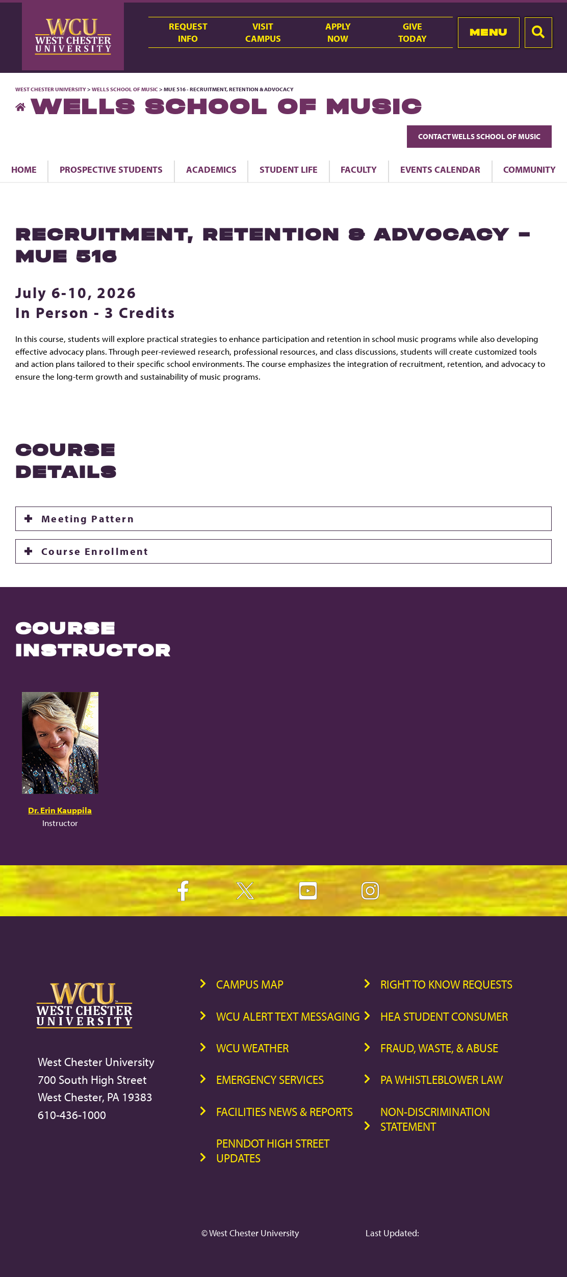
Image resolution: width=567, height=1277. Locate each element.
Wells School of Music (125, 89)
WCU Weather (252, 1048)
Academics (211, 169)
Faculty (359, 169)
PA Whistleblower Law (441, 1079)
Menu (489, 32)
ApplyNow (338, 32)
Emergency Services (270, 1079)
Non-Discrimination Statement (435, 1119)
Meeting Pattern (88, 518)
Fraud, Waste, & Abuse (439, 1048)
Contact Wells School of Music (479, 136)
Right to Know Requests (446, 984)
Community (529, 169)
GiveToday (412, 32)
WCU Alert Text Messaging (288, 1016)
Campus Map (250, 984)
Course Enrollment (95, 551)
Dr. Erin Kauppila (60, 810)
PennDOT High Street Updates (272, 1150)
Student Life (289, 169)
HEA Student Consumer (444, 1016)
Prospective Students (111, 169)
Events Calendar (440, 169)
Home (24, 169)
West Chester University (50, 89)
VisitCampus (263, 32)
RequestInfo (188, 32)
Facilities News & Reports (284, 1111)
